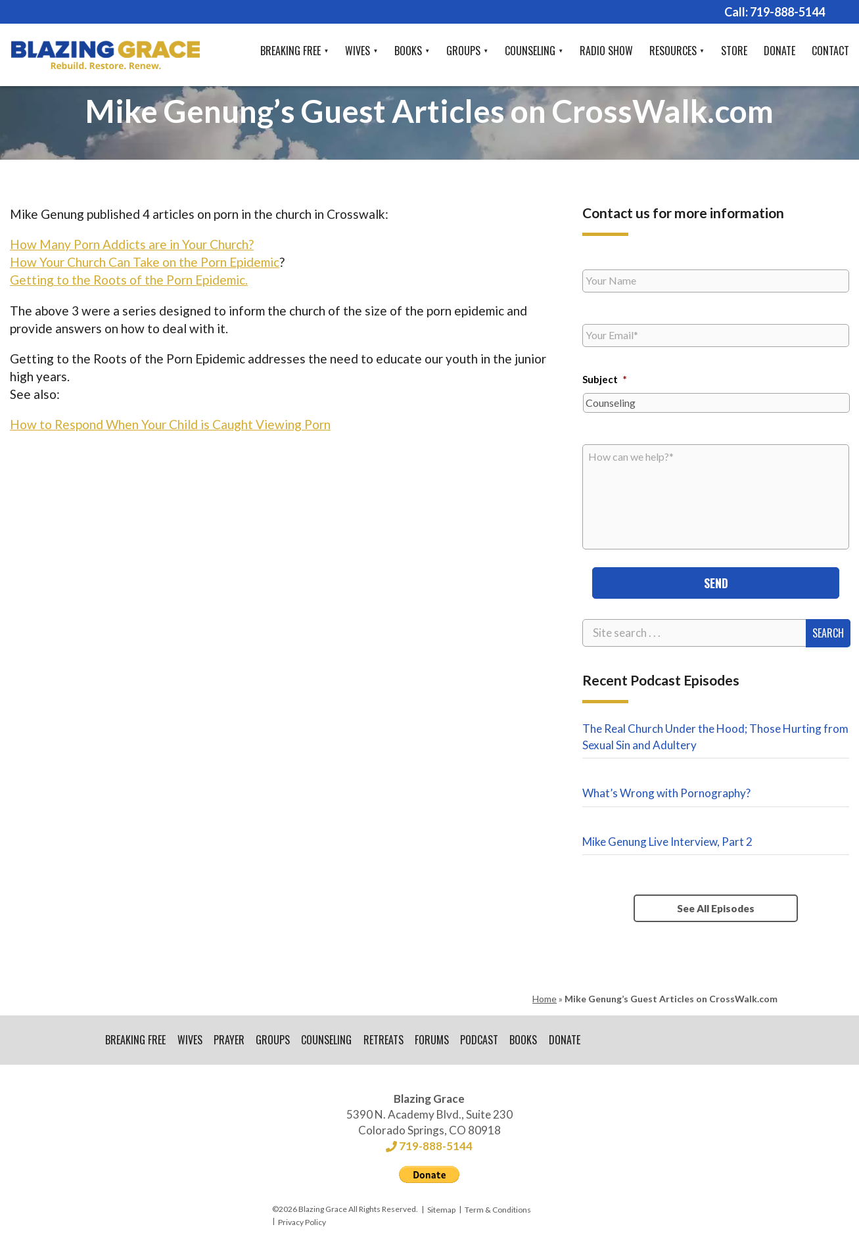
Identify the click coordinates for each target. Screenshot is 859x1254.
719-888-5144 (787, 12)
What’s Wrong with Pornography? (666, 792)
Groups (463, 50)
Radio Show (606, 50)
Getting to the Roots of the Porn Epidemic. (129, 279)
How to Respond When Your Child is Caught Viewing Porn (170, 424)
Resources (673, 50)
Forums (434, 1040)
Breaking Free (290, 50)
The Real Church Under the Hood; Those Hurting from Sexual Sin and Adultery (715, 736)
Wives (357, 50)
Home (544, 998)
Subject (604, 379)
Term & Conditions (498, 1210)
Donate (779, 50)
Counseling (530, 50)
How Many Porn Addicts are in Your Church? (132, 244)
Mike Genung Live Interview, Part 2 (667, 841)
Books (408, 50)
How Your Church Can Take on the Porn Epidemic (144, 261)
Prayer (229, 1040)
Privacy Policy (302, 1222)
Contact (830, 50)
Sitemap (441, 1210)
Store (734, 50)
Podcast (482, 1040)
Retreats (385, 1040)
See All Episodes (716, 908)
